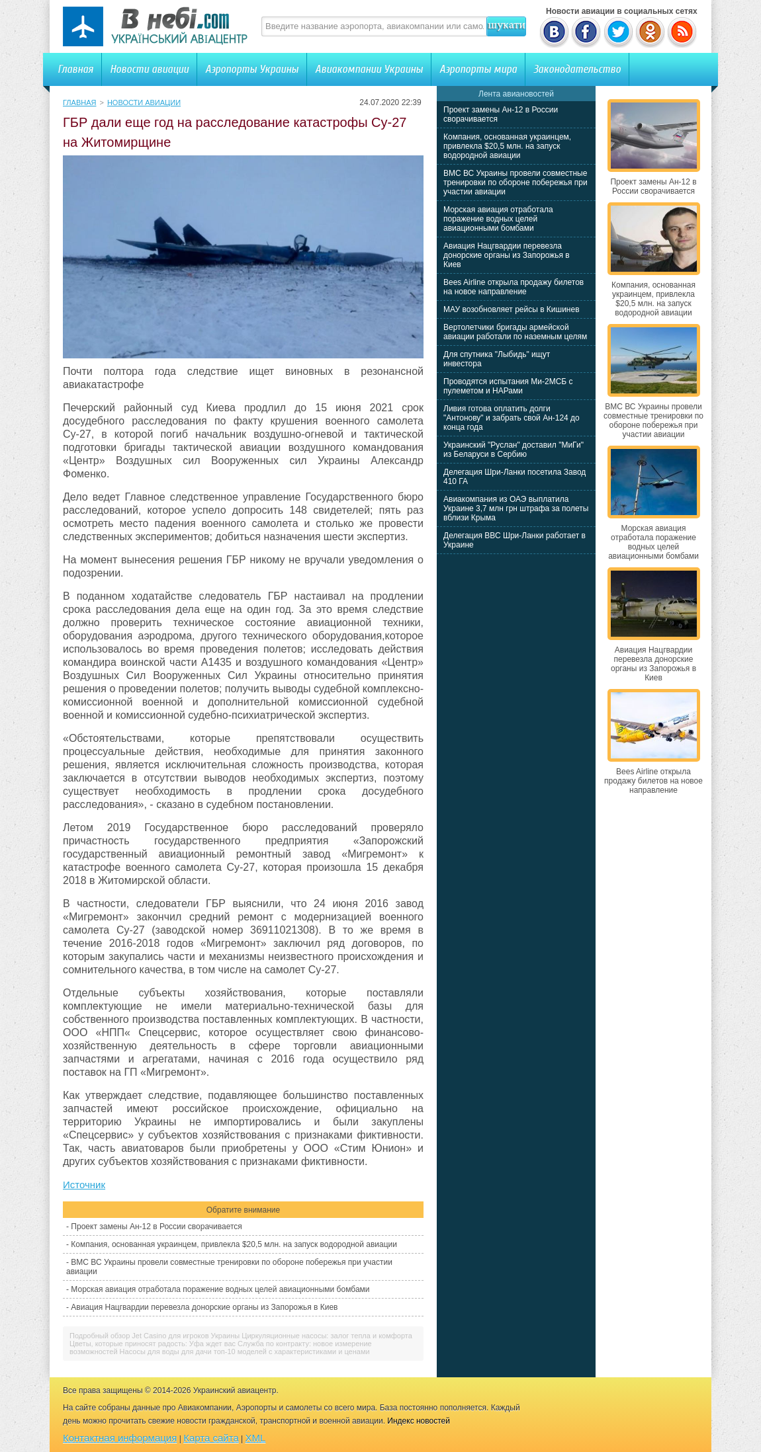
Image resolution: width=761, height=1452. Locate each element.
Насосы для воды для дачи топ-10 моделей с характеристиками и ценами (245, 1351)
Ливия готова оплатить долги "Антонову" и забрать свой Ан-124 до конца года (511, 418)
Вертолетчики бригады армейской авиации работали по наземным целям (515, 332)
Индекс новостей (418, 1421)
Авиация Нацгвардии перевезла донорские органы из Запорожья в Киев (204, 1307)
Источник (84, 1184)
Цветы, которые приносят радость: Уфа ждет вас (152, 1344)
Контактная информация (120, 1437)
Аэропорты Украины (251, 69)
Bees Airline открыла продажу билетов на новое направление (513, 287)
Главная (75, 69)
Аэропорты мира (478, 69)
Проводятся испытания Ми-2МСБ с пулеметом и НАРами (508, 386)
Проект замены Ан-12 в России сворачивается (156, 1226)
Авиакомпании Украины (369, 69)
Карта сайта (211, 1437)
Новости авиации (149, 69)
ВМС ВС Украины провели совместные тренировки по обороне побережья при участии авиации (515, 182)
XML (256, 1437)
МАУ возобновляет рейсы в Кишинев (511, 309)
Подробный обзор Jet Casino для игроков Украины (154, 1336)
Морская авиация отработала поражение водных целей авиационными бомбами (220, 1289)
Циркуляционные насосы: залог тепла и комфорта (327, 1336)
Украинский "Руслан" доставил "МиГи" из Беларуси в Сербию (513, 449)
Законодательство (577, 69)
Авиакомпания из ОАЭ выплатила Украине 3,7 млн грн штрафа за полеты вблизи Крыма (515, 508)
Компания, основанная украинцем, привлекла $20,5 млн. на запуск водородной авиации (234, 1244)
